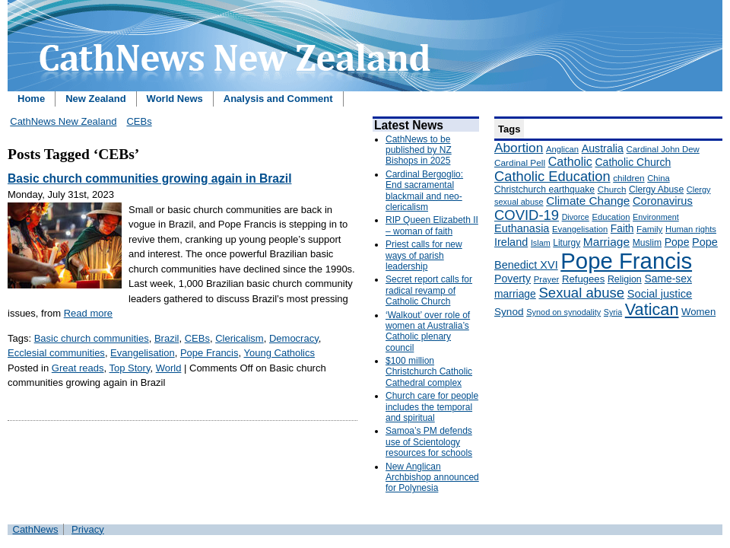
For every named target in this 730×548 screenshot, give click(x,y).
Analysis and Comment (278, 98)
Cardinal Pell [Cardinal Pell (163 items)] (519, 163)
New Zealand (95, 98)
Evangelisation (142, 352)
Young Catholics (279, 352)
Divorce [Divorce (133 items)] (575, 216)
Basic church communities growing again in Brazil (149, 178)
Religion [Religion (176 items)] (625, 279)
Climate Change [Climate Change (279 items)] (588, 200)
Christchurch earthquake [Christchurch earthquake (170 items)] (544, 189)
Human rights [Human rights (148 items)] (690, 229)
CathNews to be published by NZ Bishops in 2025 (419, 150)
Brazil (166, 338)
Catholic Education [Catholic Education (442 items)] (552, 176)
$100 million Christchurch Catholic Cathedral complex (429, 371)
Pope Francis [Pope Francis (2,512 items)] (626, 260)
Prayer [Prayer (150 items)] (547, 279)
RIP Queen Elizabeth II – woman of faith (432, 225)
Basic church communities (91, 338)
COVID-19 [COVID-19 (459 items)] (526, 215)
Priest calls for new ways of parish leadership (424, 255)
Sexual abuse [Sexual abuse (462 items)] (581, 293)
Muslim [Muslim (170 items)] (647, 242)
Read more (88, 313)
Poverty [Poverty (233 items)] (512, 278)
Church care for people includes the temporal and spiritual (432, 406)
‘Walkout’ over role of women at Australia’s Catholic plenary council (428, 331)
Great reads (78, 368)
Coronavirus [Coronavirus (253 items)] (663, 201)
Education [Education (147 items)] (611, 216)
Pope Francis (209, 352)
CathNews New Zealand (63, 121)
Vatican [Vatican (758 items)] (652, 309)
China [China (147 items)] (658, 178)
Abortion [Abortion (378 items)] (518, 147)
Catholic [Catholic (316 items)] (570, 161)
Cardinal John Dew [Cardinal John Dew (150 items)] (663, 149)
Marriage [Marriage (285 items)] (606, 241)
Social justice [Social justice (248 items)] (659, 294)
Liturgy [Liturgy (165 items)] (566, 242)
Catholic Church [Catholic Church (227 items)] (633, 162)
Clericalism (239, 338)
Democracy (294, 338)
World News (175, 98)
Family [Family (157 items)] (649, 229)
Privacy (87, 529)
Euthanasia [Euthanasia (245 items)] (521, 228)
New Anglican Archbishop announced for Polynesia (432, 477)
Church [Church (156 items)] (612, 189)
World (169, 368)
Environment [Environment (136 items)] (656, 216)
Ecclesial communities (56, 352)
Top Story (129, 368)
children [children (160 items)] (628, 178)
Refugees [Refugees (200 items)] (583, 279)
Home (31, 98)
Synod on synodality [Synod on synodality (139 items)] (563, 312)
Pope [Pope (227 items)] (677, 242)
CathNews (36, 529)
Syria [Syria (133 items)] (613, 312)
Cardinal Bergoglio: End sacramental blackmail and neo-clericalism (424, 190)
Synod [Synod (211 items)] (509, 311)
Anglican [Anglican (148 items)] (562, 149)
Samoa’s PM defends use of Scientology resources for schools (429, 441)
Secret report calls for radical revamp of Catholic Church (429, 290)
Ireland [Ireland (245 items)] (511, 242)
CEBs (138, 121)
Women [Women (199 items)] (698, 311)
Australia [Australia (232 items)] (603, 148)
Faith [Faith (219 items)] (622, 228)
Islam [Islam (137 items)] (541, 242)
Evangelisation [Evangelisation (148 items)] (580, 229)
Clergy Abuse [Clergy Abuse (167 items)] (656, 189)
